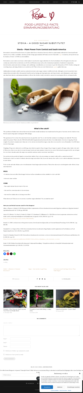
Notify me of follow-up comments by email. (17, 351)
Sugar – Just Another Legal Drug (38, 269)
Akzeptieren (47, 387)
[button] (80, 373)
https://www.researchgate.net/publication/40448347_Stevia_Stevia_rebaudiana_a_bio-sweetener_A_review (31, 239)
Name (5, 339)
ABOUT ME (45, 2)
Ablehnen (59, 387)
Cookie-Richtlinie (55, 390)
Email (5, 342)
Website (5, 346)
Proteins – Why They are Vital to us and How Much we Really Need (14, 310)
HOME (5, 2)
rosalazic (67, 279)
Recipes (12, 2)
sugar (60, 54)
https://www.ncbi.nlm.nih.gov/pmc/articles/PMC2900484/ (18, 218)
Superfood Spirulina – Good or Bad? (66, 309)
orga (54, 67)
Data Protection (63, 390)
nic (56, 67)
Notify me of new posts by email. (14, 354)
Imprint (69, 390)
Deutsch (65, 2)
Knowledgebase (34, 2)
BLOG (35, 40)
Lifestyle (22, 2)
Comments (16, 279)
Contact (55, 2)
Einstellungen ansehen (73, 387)
